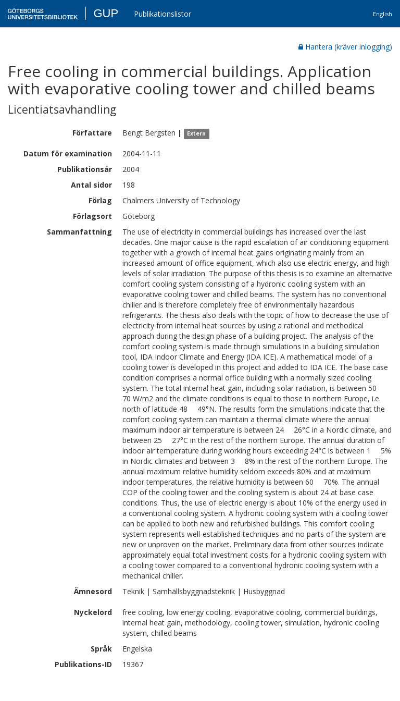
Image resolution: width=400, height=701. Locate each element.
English (382, 14)
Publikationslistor (162, 14)
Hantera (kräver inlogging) (345, 47)
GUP (105, 13)
